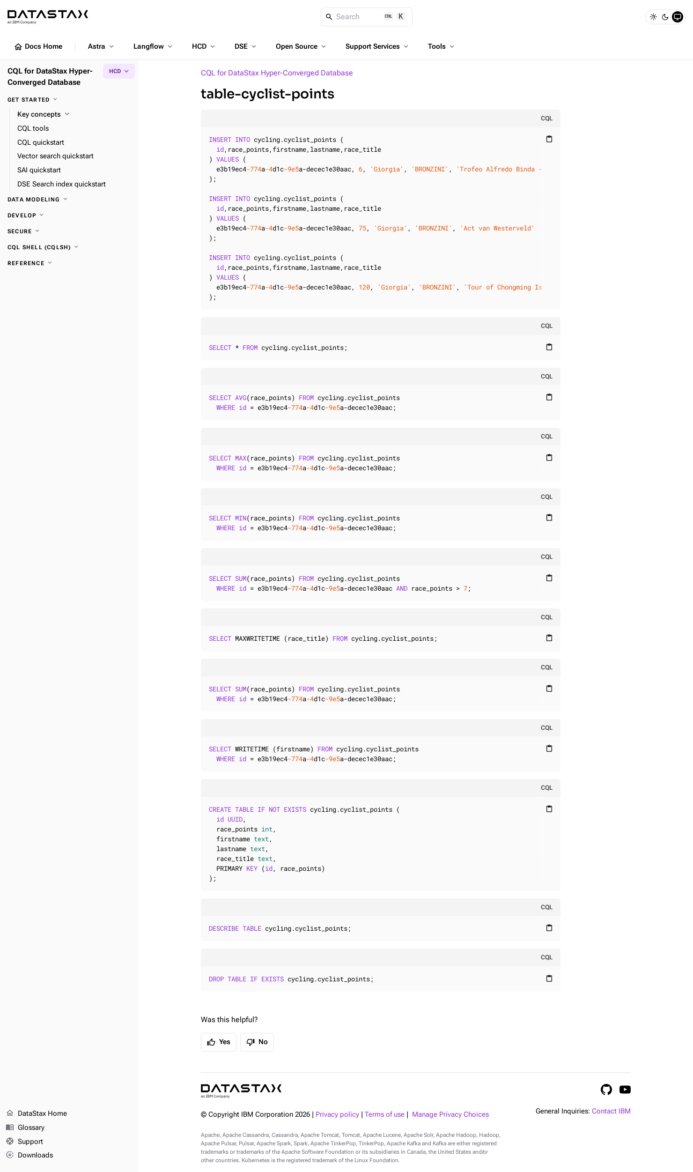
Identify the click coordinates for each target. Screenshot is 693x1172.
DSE (246, 46)
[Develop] (69, 215)
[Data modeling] (69, 200)
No (257, 1042)
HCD (204, 46)
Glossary (25, 1128)
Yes (218, 1042)
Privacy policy (337, 1115)
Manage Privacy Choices (450, 1115)
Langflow (153, 46)
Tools (442, 46)
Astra (102, 46)
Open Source (302, 46)
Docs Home (38, 47)
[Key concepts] (74, 115)
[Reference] (69, 263)
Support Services (378, 46)
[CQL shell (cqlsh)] (69, 247)
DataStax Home (36, 1114)
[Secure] (69, 231)
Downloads (29, 1155)
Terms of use (385, 1115)
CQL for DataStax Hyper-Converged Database (277, 72)
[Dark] (665, 16)
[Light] (653, 16)
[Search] (367, 16)
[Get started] (69, 100)
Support (24, 1142)
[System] (677, 16)
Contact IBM (611, 1111)
